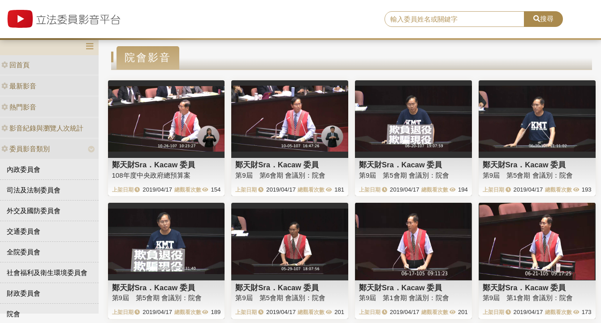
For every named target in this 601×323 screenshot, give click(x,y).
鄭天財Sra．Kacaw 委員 (153, 165)
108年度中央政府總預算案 (151, 175)
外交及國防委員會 (34, 210)
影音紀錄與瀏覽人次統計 (42, 128)
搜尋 (543, 18)
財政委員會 (23, 293)
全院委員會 (23, 252)
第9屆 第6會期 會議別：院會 (280, 175)
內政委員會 (23, 169)
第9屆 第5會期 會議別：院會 (404, 175)
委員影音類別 (25, 149)
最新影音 (18, 86)
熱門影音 (18, 107)
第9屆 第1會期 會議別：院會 (404, 297)
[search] (454, 19)
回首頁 (15, 65)
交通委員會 (23, 231)
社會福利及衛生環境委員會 (47, 272)
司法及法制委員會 (34, 190)
